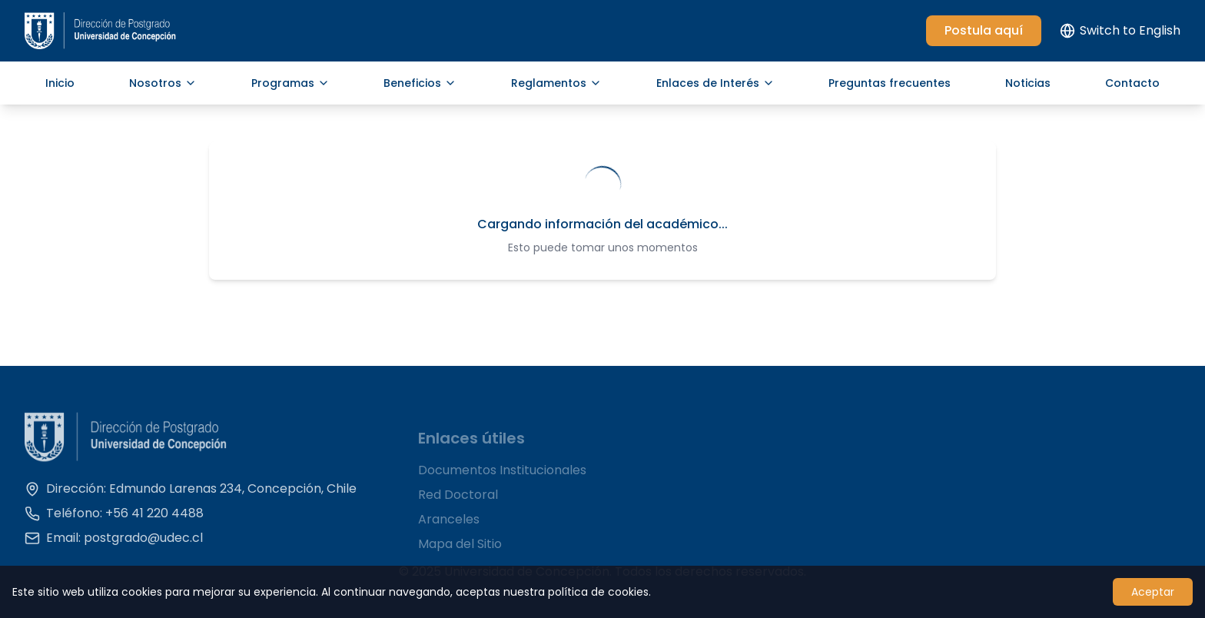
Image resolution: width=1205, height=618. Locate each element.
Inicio (60, 83)
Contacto (1132, 83)
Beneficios (419, 83)
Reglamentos (556, 83)
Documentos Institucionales (502, 478)
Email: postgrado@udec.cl (114, 543)
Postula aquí (983, 30)
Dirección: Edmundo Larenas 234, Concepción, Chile (191, 494)
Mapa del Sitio (460, 551)
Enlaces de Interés (715, 83)
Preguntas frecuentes (889, 83)
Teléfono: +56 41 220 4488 (114, 518)
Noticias (1028, 83)
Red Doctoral (458, 502)
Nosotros (163, 83)
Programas (290, 83)
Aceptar (1152, 592)
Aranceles (449, 527)
